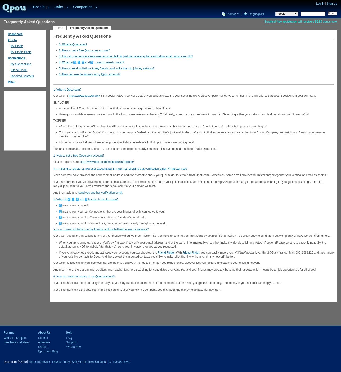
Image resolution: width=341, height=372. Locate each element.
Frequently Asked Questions (89, 28)
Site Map (77, 361)
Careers (43, 347)
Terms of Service (39, 361)
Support (71, 342)
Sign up (332, 3)
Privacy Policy (61, 361)
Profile (12, 40)
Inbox (11, 82)
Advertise (44, 342)
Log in (320, 3)
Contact (43, 338)
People (39, 7)
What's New (73, 347)
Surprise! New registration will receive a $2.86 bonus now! (301, 21)
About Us (44, 332)
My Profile (17, 46)
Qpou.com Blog (48, 351)
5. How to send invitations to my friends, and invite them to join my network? (107, 68)
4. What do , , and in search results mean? (91, 62)
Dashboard (15, 34)
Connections (16, 58)
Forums (9, 332)
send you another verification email (100, 192)
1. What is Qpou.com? (73, 44)
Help (69, 332)
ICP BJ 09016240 (119, 361)
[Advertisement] (25, 119)
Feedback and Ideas (17, 342)
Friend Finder (166, 252)
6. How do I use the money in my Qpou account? (89, 74)
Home (59, 28)
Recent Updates (95, 361)
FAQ (69, 338)
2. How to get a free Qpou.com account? (84, 50)
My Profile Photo (21, 52)
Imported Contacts (22, 76)
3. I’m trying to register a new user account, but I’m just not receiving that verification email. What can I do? (126, 56)
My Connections (21, 64)
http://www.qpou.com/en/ (84, 95)
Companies (82, 7)
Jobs (59, 7)
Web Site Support (15, 338)
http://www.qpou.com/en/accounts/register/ (107, 161)
